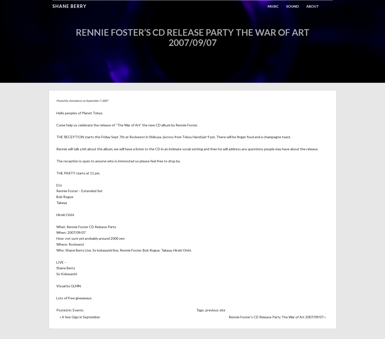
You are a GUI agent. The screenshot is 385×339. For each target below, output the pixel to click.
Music (273, 6)
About (312, 6)
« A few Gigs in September (80, 317)
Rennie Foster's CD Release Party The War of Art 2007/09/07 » (277, 317)
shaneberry (75, 100)
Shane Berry (69, 6)
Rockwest (137, 137)
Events (78, 310)
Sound (292, 6)
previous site (215, 310)
